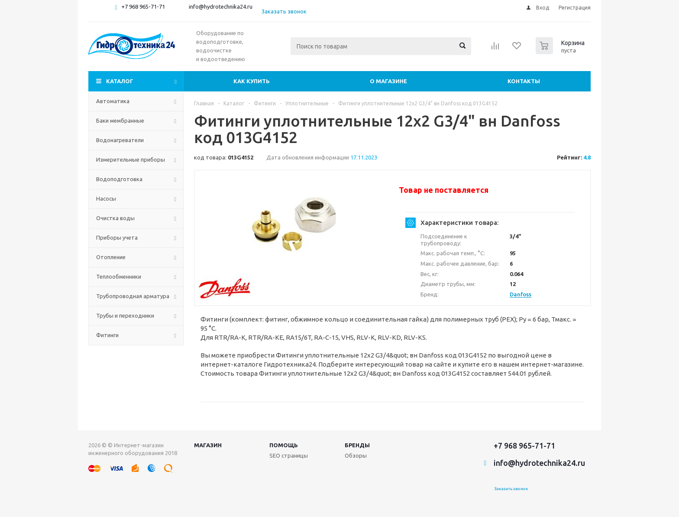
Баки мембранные (120, 120)
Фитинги (107, 335)
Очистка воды (115, 218)
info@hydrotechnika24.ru (220, 6)
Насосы (106, 198)
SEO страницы (288, 455)
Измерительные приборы (130, 159)
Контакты (524, 81)
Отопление (111, 257)
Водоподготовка (119, 179)
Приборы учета (117, 237)
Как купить (251, 81)
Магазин (208, 445)
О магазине (388, 81)
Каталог (119, 81)
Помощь (283, 445)
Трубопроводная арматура (132, 296)
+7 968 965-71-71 (143, 6)
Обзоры (356, 455)
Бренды (357, 445)
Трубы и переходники (125, 315)
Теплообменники (118, 276)
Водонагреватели (120, 140)
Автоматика (112, 101)
